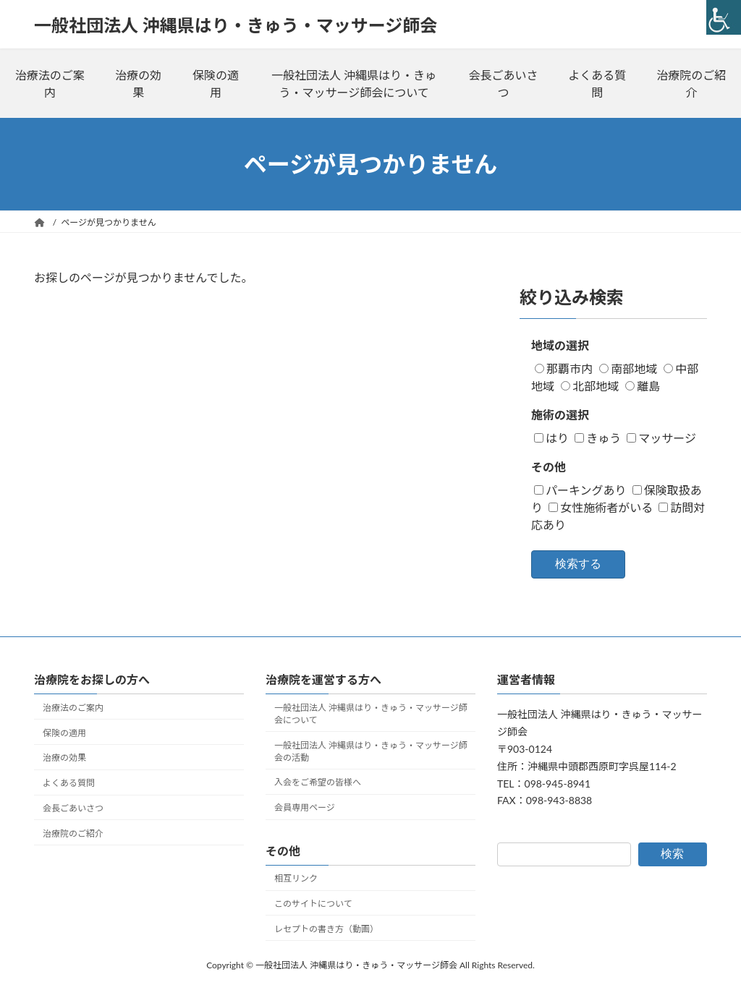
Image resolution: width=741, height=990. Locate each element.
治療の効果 (138, 83)
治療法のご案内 (50, 83)
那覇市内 (564, 368)
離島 (642, 386)
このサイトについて (313, 903)
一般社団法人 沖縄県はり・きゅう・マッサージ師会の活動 (370, 750)
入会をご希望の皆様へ (317, 782)
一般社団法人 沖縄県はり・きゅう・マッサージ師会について (353, 83)
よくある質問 (597, 83)
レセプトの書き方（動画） (326, 928)
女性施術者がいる (601, 507)
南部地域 (628, 368)
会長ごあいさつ (503, 83)
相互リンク (296, 878)
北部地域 (590, 386)
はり (551, 438)
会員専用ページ (304, 807)
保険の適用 (215, 83)
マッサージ (661, 438)
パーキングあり (580, 490)
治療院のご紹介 (691, 83)
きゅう (598, 438)
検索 (672, 854)
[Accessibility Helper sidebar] (723, 17)
